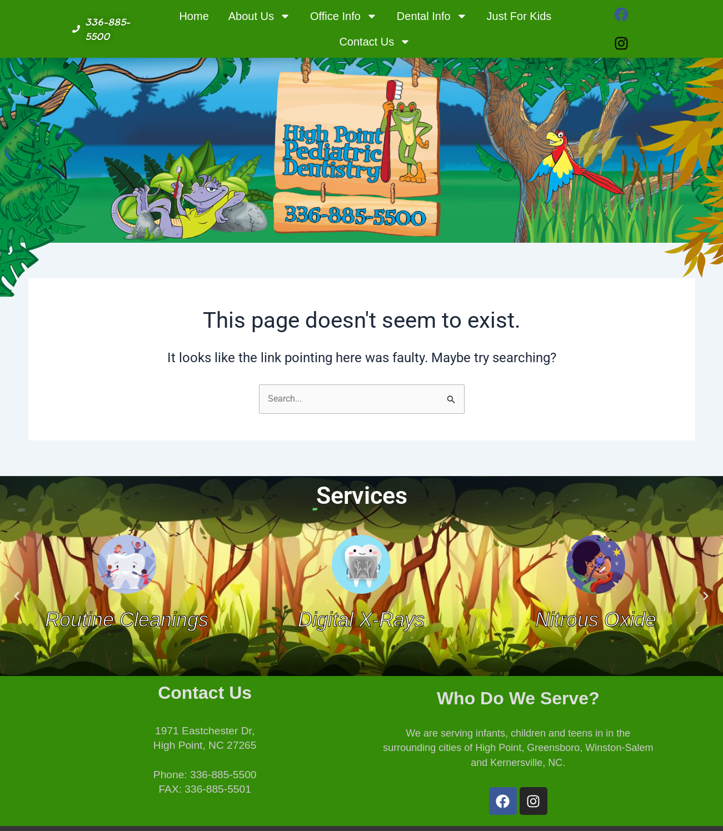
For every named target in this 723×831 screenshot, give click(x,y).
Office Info (343, 16)
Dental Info (432, 16)
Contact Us (375, 42)
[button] (16, 596)
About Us (259, 16)
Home (193, 16)
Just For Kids (519, 16)
